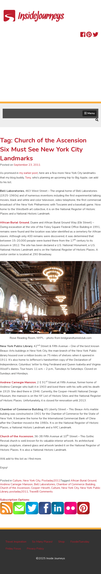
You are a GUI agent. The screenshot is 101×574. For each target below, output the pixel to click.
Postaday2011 (51, 481)
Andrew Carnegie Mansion (18, 382)
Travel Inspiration (16, 542)
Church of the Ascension (16, 436)
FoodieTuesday (79, 542)
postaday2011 (18, 492)
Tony (28, 178)
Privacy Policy (35, 549)
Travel (33, 492)
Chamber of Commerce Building (75, 484)
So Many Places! (42, 542)
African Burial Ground (14, 222)
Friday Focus (13, 549)
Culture (17, 481)
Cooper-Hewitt (40, 488)
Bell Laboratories (44, 484)
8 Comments (45, 492)
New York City (31, 481)
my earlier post (28, 173)
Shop (61, 542)
